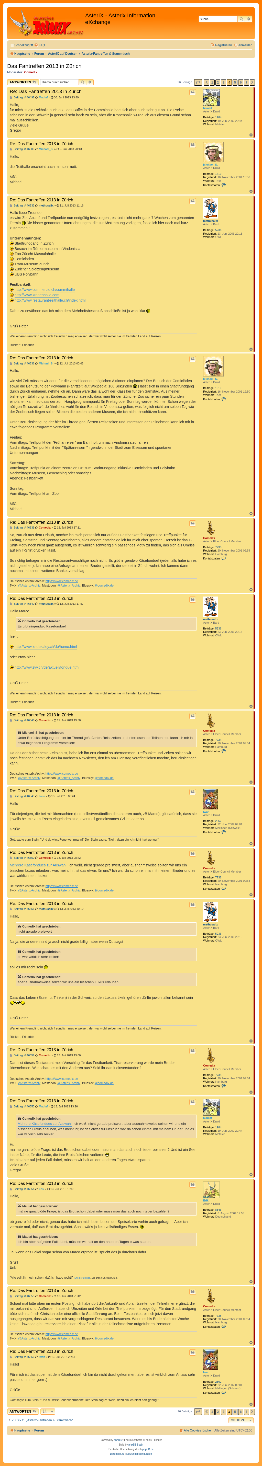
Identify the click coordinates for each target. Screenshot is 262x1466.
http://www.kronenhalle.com (37, 295)
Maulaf (207, 108)
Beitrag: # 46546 (22, 720)
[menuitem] (39, 45)
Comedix (30, 72)
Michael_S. (210, 164)
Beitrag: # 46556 (22, 1357)
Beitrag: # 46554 (22, 1189)
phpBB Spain (135, 1444)
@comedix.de (104, 585)
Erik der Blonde (82, 1278)
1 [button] (212, 82)
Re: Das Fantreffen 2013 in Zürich (46, 91)
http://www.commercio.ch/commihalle (45, 290)
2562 (218, 820)
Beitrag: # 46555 (22, 1296)
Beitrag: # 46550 (22, 858)
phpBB (118, 1440)
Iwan (206, 811)
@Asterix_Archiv (68, 585)
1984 (218, 117)
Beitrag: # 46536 (22, 363)
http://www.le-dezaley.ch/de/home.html (46, 647)
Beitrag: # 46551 (22, 909)
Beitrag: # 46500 (22, 149)
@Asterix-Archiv (29, 585)
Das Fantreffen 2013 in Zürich (44, 66)
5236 (218, 230)
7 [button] (246, 82)
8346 (218, 1209)
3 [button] (223, 82)
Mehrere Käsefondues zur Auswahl (38, 865)
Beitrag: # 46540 (22, 603)
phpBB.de (148, 1449)
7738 (218, 547)
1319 (218, 173)
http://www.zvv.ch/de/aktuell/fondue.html (47, 667)
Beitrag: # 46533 (22, 205)
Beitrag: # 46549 (22, 796)
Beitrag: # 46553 (22, 1106)
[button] (198, 82)
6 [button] (241, 82)
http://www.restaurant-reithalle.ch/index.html (50, 300)
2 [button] (218, 82)
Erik (206, 1200)
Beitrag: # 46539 (22, 527)
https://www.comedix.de (62, 581)
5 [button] (235, 82)
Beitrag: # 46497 (22, 97)
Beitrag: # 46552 (22, 1055)
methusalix (210, 220)
